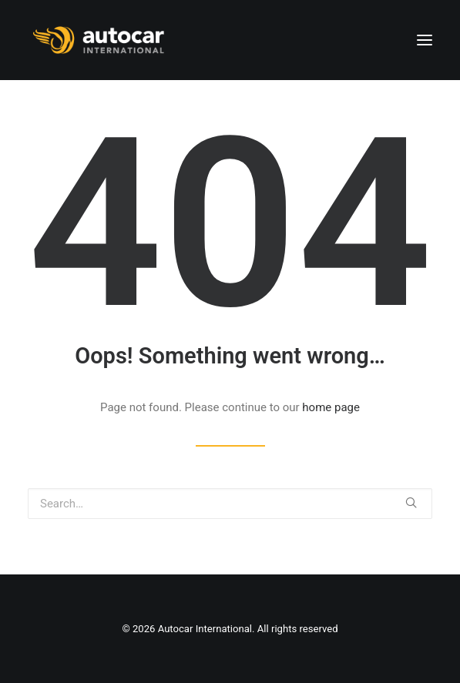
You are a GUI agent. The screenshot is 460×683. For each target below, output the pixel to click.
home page (331, 407)
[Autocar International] (100, 40)
